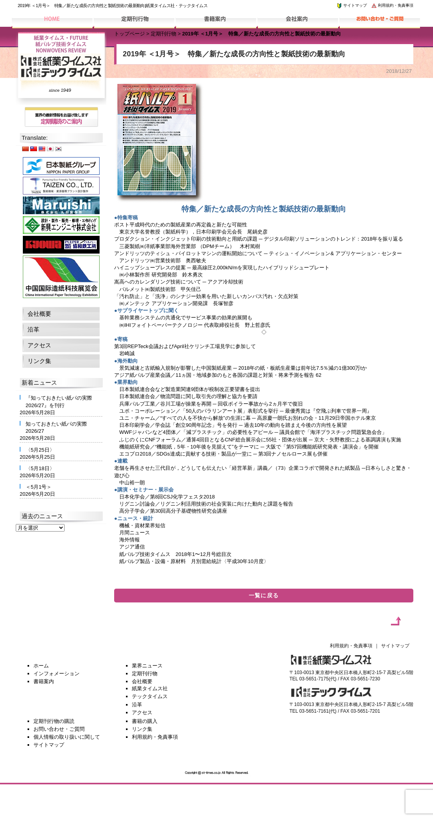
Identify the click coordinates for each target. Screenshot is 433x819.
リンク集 (39, 361)
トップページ (129, 34)
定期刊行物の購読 (53, 721)
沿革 (33, 329)
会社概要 (39, 313)
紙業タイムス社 (150, 688)
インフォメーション (56, 673)
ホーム (41, 666)
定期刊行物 (163, 34)
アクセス (39, 345)
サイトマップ (351, 5)
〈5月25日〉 (40, 450)
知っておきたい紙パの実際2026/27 (56, 427)
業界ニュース (147, 666)
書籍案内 (43, 681)
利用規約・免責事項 (392, 5)
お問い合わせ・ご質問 (59, 729)
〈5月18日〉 (40, 468)
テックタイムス (150, 696)
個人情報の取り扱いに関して (66, 737)
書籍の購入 (144, 721)
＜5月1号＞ (39, 487)
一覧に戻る (264, 595)
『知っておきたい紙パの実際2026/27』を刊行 (59, 401)
